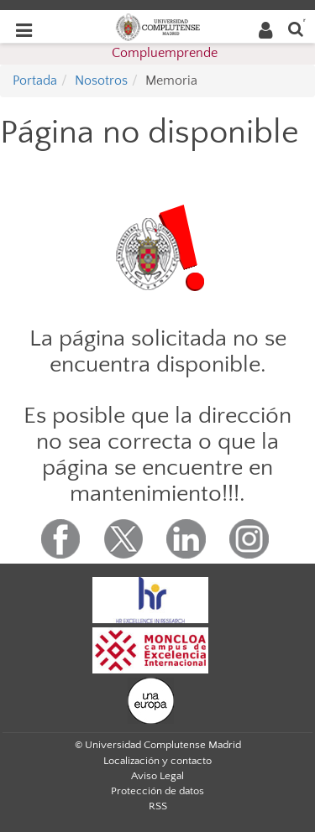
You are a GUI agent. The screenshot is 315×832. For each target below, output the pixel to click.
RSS (158, 806)
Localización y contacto (157, 761)
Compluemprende (165, 52)
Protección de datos (157, 791)
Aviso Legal (157, 776)
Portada (35, 80)
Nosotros (101, 80)
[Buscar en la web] (295, 28)
